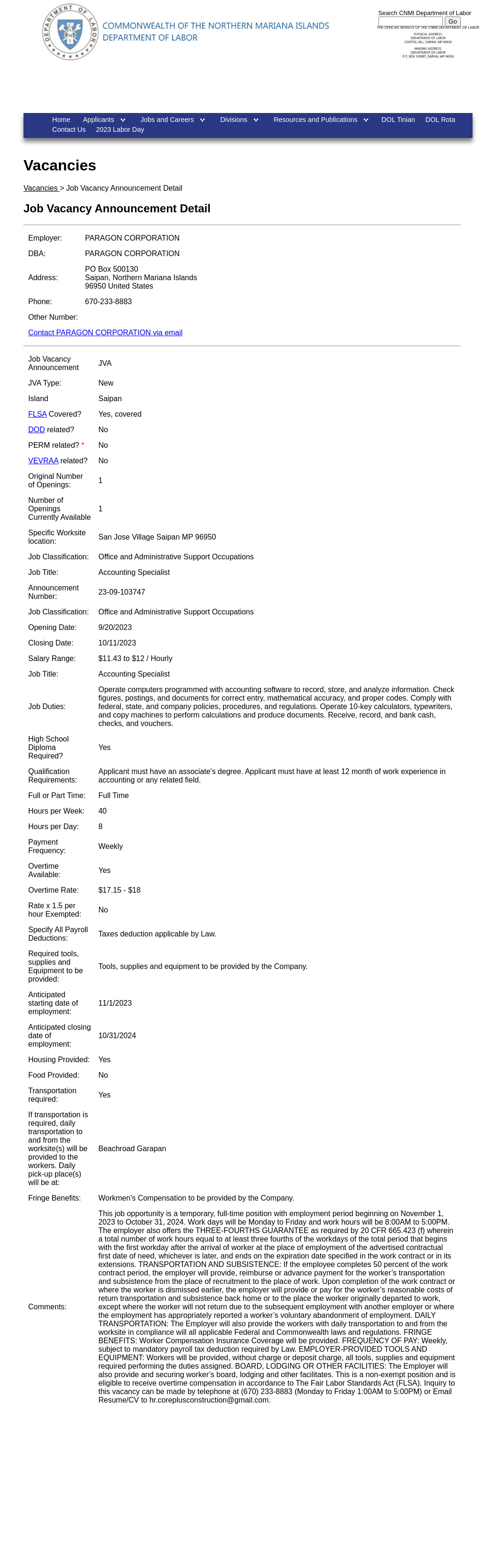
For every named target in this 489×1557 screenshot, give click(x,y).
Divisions (233, 119)
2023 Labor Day (120, 129)
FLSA (37, 414)
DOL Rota (440, 119)
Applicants (98, 119)
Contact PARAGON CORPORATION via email (105, 333)
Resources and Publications (315, 119)
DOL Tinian (398, 119)
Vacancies (42, 188)
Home (61, 119)
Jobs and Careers (167, 119)
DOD (36, 430)
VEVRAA (43, 461)
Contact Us (69, 129)
